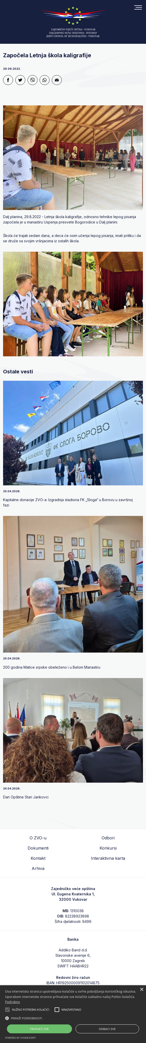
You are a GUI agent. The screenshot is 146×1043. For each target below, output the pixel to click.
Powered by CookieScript (20, 1037)
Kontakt (38, 858)
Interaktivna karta (108, 858)
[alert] (73, 1014)
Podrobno (12, 1002)
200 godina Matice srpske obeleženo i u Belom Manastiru (51, 667)
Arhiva (38, 868)
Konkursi (108, 848)
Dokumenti (38, 848)
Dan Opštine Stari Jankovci (25, 797)
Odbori (108, 837)
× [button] (141, 990)
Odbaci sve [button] (107, 1029)
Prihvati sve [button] (39, 1029)
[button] (73, 1018)
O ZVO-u (38, 837)
